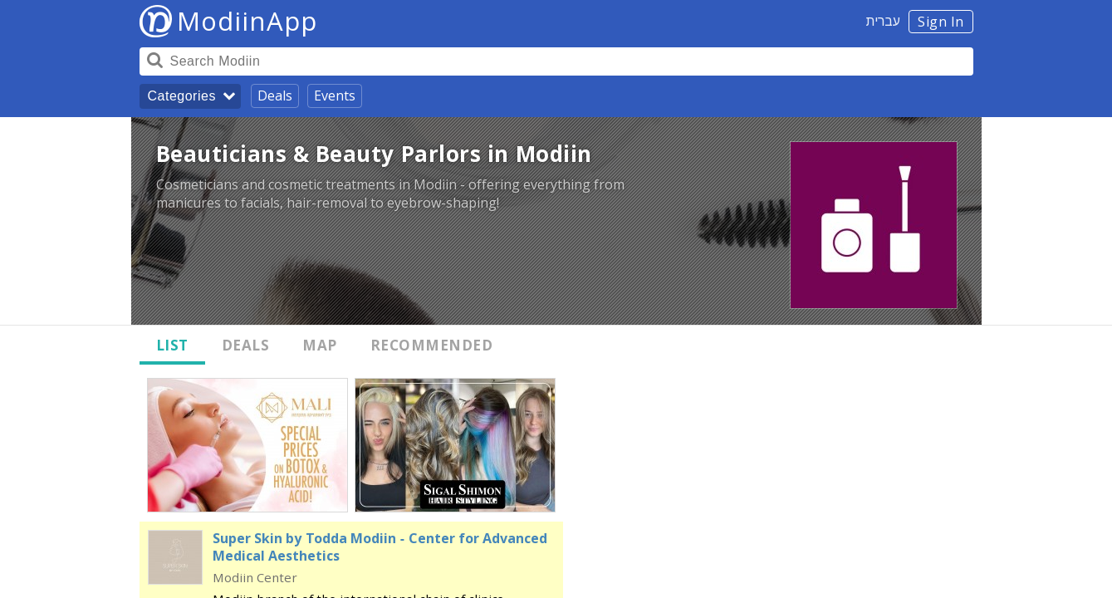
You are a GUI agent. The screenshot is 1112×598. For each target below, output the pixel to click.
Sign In (941, 21)
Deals (274, 95)
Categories (182, 96)
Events (334, 95)
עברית (883, 20)
